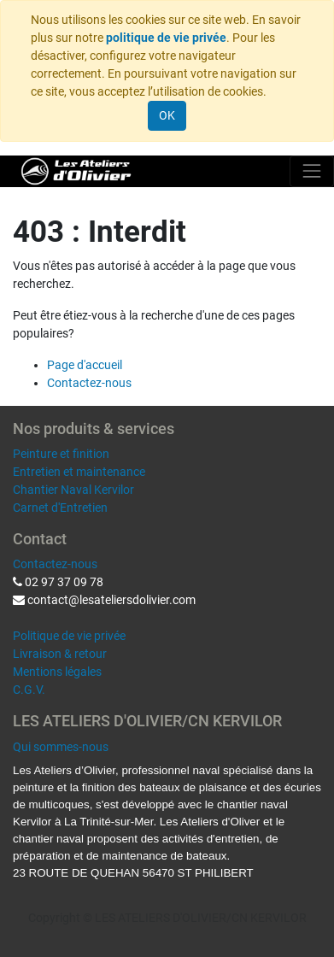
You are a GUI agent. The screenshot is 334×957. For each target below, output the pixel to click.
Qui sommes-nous (60, 747)
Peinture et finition (61, 454)
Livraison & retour (60, 654)
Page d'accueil (84, 365)
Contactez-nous (89, 383)
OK (167, 115)
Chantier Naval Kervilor (73, 489)
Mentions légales (57, 671)
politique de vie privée (166, 37)
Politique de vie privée (69, 636)
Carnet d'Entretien (60, 507)
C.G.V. (29, 689)
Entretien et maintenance (79, 471)
